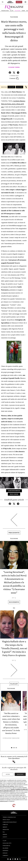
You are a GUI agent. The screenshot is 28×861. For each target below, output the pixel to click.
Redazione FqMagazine (11, 738)
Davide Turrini (15, 67)
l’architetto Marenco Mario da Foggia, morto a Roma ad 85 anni (13, 104)
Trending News (5, 10)
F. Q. (14, 597)
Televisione (17, 10)
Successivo (14, 602)
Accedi (8, 774)
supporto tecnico (4, 801)
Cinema (23, 10)
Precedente (14, 533)
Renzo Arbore (14, 494)
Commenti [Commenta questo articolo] (14, 78)
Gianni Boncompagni (14, 490)
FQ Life (11, 10)
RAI (14, 608)
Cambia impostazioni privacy (10, 822)
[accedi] (25, 2)
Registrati (20, 774)
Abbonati (19, 2)
